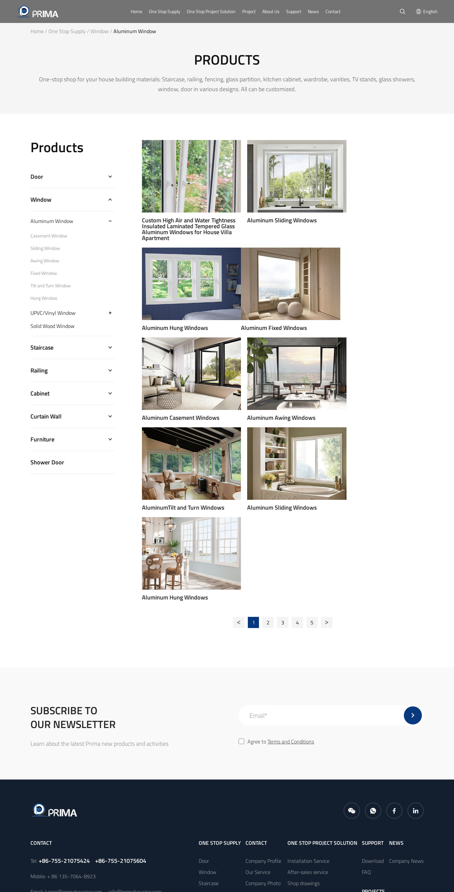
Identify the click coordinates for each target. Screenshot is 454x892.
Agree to (276, 590)
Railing (39, 371)
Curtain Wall (46, 418)
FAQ (366, 720)
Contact (333, 11)
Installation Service (308, 709)
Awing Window (44, 261)
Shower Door (47, 464)
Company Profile (263, 709)
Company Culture (264, 743)
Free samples (301, 743)
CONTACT (256, 691)
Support (293, 11)
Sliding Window (45, 249)
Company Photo (263, 732)
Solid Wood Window (52, 327)
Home (136, 11)
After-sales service (307, 720)
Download (373, 709)
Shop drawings (303, 732)
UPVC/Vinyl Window (52, 313)
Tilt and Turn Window (50, 286)
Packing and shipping (310, 754)
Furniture (42, 441)
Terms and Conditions (290, 590)
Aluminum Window (134, 31)
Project (249, 11)
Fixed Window (43, 274)
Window (101, 31)
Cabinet (39, 395)
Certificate (257, 754)
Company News (406, 709)
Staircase (41, 348)
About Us (271, 11)
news (396, 691)
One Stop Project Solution (211, 11)
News (313, 11)
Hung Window (43, 298)
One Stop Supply (164, 11)
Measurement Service (311, 765)
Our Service (258, 720)
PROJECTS (373, 740)
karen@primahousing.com (73, 740)
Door (36, 176)
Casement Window (48, 236)
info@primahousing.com (135, 740)
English (430, 11)
